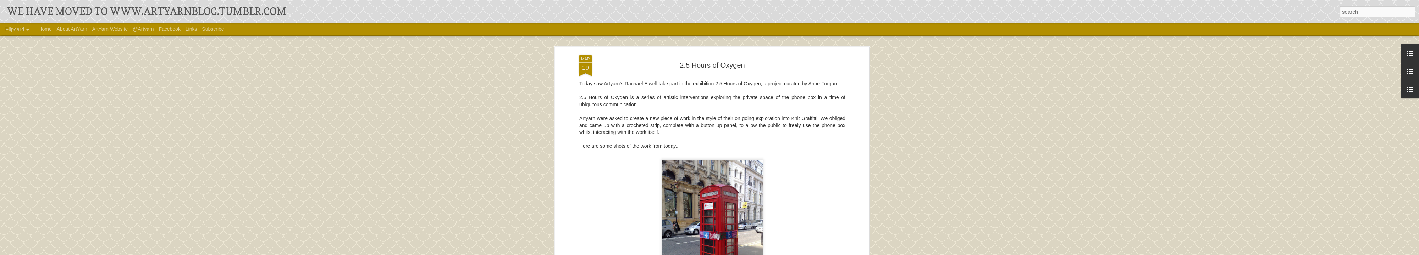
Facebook (169, 29)
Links (191, 29)
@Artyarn (143, 29)
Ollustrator (733, 250)
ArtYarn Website (110, 29)
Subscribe (213, 29)
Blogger (772, 250)
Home (44, 29)
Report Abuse (793, 250)
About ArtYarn (72, 29)
